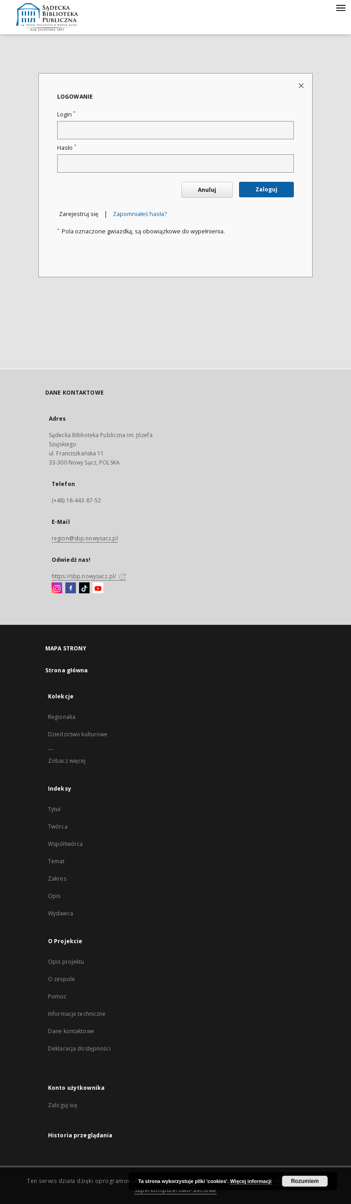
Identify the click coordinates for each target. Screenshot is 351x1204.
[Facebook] (70, 588)
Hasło (66, 148)
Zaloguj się (62, 1105)
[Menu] (340, 7)
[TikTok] (84, 588)
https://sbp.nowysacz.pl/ (89, 576)
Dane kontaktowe (71, 1031)
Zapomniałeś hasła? (140, 214)
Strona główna (66, 670)
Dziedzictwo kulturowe (78, 734)
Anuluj (207, 190)
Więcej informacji (250, 1181)
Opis (54, 896)
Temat (56, 861)
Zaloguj (266, 189)
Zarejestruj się (78, 214)
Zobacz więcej (67, 761)
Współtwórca (65, 844)
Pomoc (57, 996)
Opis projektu (66, 962)
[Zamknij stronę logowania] (301, 85)
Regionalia (61, 717)
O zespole (61, 979)
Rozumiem (305, 1181)
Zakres (57, 878)
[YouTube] (98, 588)
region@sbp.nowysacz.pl (85, 538)
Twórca (58, 826)
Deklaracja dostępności (79, 1048)
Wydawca (60, 913)
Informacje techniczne (77, 1014)
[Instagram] (57, 588)
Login (66, 114)
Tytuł (54, 809)
